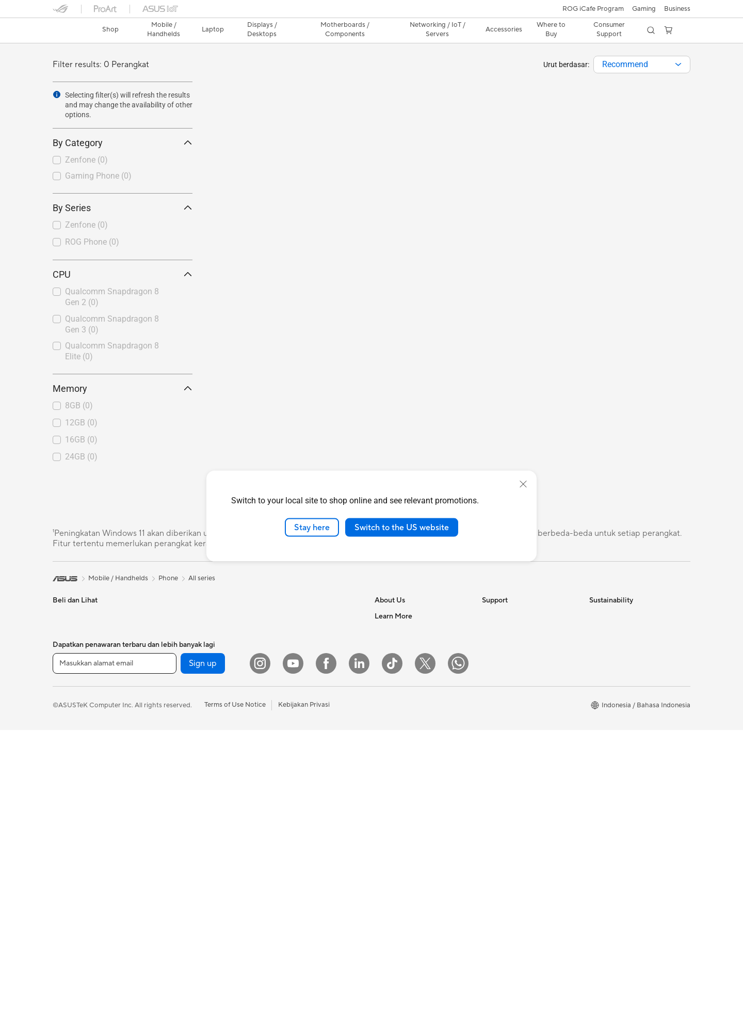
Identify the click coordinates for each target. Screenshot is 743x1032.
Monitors (66, 772)
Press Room (393, 662)
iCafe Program (397, 787)
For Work (67, 679)
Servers (277, 702)
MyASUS (496, 740)
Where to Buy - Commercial (417, 888)
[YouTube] (293, 997)
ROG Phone (92, 242)
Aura (382, 950)
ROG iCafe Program (593, 9)
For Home (68, 663)
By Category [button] (122, 142)
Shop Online (393, 849)
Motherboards (181, 725)
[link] (70, 30)
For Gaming (70, 725)
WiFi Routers (285, 663)
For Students (72, 710)
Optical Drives (288, 616)
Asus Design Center (404, 771)
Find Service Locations (516, 631)
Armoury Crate (398, 934)
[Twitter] (425, 997)
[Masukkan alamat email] (114, 997)
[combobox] (641, 64)
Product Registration (514, 647)
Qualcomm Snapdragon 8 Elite (112, 351)
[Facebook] (326, 997)
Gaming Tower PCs (188, 647)
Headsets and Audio (296, 780)
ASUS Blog (392, 818)
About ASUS (394, 616)
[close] (523, 484)
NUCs (168, 662)
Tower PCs (175, 631)
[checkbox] (122, 160)
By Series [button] (122, 207)
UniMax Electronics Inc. (410, 709)
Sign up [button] (203, 997)
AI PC (383, 919)
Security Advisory (509, 709)
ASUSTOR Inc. (397, 678)
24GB (81, 457)
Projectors (69, 788)
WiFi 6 (275, 647)
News (383, 631)
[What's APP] (458, 997)
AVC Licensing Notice (408, 802)
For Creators (72, 694)
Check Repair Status (513, 616)
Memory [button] (122, 388)
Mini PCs (172, 678)
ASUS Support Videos (516, 724)
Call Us (493, 678)
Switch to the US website (401, 527)
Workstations (179, 693)
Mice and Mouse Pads (299, 764)
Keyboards (282, 749)
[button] (644, 9)
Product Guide (397, 833)
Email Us (495, 662)
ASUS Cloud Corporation (414, 693)
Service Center (504, 693)
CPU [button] (122, 274)
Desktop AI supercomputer (307, 717)
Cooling (171, 771)
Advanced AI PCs (401, 903)
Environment (608, 631)
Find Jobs (389, 724)
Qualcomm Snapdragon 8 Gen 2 (112, 297)
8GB (79, 405)
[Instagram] (260, 997)
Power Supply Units (189, 787)
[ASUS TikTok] (392, 997)
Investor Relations (402, 647)
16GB (81, 439)
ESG (596, 616)
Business (677, 9)
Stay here (312, 527)
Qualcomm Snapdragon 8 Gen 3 (112, 324)
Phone (62, 632)
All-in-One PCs (181, 616)
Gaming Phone (98, 176)
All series (201, 578)
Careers (387, 740)
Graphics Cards (183, 740)
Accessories (71, 741)
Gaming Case (179, 756)
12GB (81, 422)
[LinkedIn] (359, 997)
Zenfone (86, 160)
